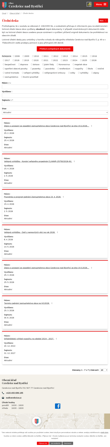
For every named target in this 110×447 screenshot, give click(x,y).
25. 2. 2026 (9, 133)
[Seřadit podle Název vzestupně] (10, 82)
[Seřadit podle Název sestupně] (10, 83)
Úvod (4, 13)
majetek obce (81, 64)
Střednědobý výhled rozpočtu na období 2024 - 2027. (31, 339)
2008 (17, 56)
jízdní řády (49, 64)
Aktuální (8, 147)
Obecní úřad (14, 13)
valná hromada (12, 73)
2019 (26, 60)
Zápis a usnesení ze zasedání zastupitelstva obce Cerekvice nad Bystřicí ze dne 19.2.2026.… (48, 126)
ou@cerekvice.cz (13, 398)
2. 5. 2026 (8, 176)
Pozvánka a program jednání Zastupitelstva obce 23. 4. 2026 (34, 197)
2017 (7, 60)
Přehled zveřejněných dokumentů (55, 49)
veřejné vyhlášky (32, 73)
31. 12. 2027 (9, 353)
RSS (103, 21)
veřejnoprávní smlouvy (54, 73)
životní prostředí (30, 77)
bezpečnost (10, 64)
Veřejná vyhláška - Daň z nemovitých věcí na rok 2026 (31, 232)
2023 (65, 60)
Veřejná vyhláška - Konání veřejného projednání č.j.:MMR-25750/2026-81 (40, 161)
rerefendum (64, 69)
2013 (65, 56)
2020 (36, 60)
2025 (84, 60)
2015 (84, 56)
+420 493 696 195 (14, 393)
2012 (55, 56)
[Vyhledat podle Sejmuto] (55, 104)
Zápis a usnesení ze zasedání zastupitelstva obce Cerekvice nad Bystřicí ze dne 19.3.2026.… (48, 268)
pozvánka (50, 69)
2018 (17, 60)
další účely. (104, 432)
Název (5, 83)
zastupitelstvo (11, 77)
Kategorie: (6, 56)
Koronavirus (64, 64)
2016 (94, 56)
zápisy (96, 73)
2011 (46, 56)
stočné (101, 69)
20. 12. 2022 (9, 346)
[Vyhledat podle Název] (55, 87)
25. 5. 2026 (9, 282)
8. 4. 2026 (8, 239)
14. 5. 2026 (9, 247)
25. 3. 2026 (9, 275)
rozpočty (79, 69)
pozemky (36, 69)
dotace (36, 64)
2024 (74, 60)
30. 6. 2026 (9, 318)
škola (90, 69)
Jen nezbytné (55, 443)
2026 (94, 60)
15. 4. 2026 (9, 169)
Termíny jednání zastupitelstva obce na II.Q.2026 (28, 303)
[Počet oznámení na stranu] (104, 370)
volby (72, 73)
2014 (75, 56)
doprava (24, 64)
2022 (55, 60)
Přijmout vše (43, 443)
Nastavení (67, 443)
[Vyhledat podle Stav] (55, 112)
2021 (46, 60)
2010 (36, 56)
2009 (26, 56)
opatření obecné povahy (16, 69)
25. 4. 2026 (9, 140)
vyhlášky (84, 73)
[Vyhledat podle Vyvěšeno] (55, 95)
